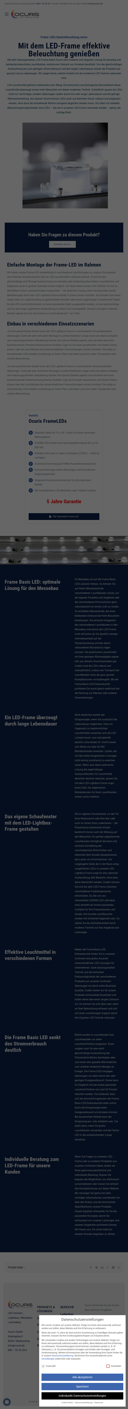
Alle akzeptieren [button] (82, 1377)
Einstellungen (48, 1358)
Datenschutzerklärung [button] (84, 1403)
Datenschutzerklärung (62, 1355)
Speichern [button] (82, 1386)
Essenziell (48, 1366)
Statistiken (113, 1366)
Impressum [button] (98, 1403)
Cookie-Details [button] (67, 1403)
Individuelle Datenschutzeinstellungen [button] (82, 1395)
